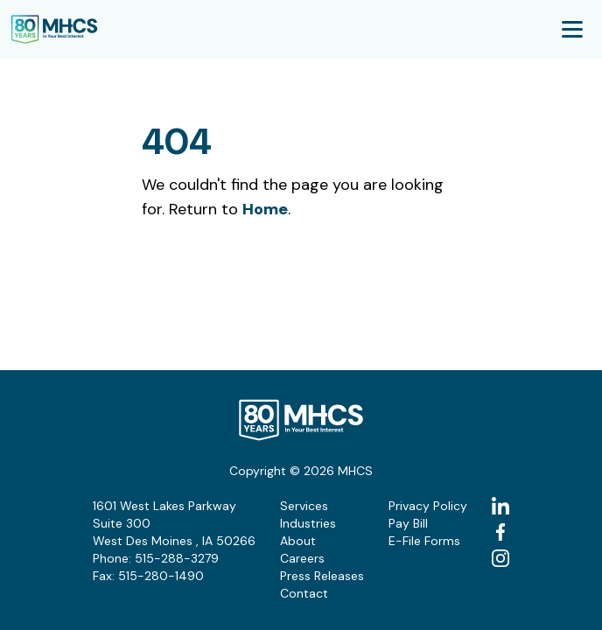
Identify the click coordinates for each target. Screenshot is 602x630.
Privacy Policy (427, 506)
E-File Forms (424, 541)
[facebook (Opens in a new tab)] (500, 532)
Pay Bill (408, 523)
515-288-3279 (177, 558)
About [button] (298, 541)
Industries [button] (308, 523)
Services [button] (304, 506)
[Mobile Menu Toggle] (572, 29)
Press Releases (322, 576)
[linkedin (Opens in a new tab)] (500, 505)
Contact (304, 593)
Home (265, 209)
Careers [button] (302, 558)
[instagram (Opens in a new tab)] (500, 558)
